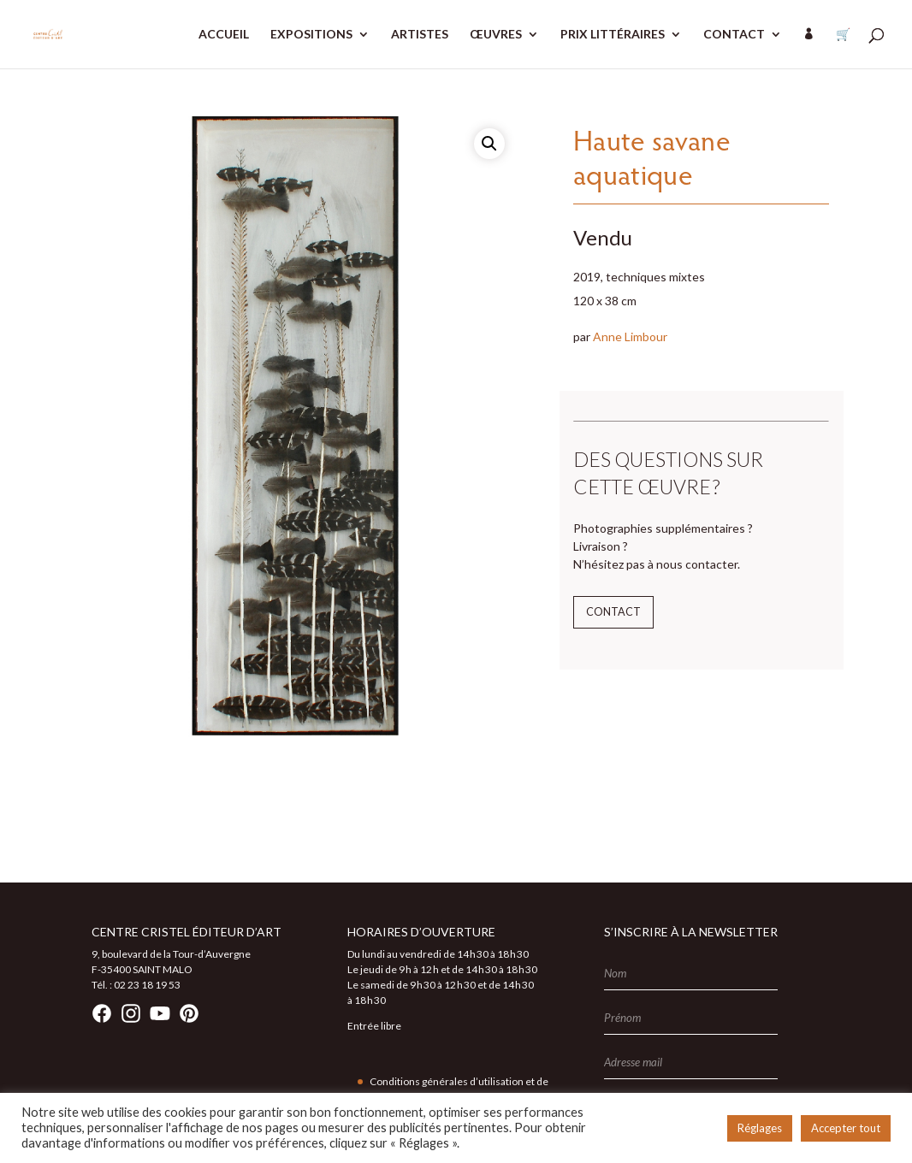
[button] (489, 143)
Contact (613, 611)
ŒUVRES (496, 34)
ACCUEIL (223, 34)
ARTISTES (419, 34)
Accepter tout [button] (845, 1128)
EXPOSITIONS (311, 34)
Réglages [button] (759, 1128)
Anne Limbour (630, 336)
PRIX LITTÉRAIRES (612, 34)
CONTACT (734, 34)
